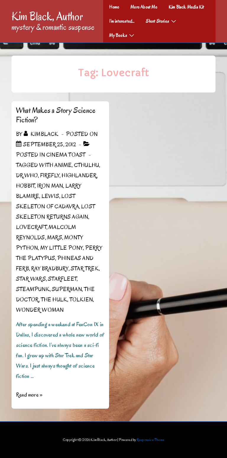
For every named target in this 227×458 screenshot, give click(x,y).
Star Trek (85, 268)
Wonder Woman (40, 310)
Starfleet (62, 279)
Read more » (29, 395)
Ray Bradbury (49, 268)
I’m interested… (121, 21)
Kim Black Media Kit (186, 7)
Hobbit (25, 186)
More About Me (143, 7)
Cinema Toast (65, 155)
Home (114, 7)
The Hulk (54, 299)
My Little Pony (61, 248)
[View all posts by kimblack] (42, 134)
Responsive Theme (150, 439)
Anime (63, 165)
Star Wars (31, 279)
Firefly (49, 175)
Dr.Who (27, 175)
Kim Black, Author (47, 16)
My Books (122, 35)
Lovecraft (31, 227)
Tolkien (81, 299)
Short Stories (162, 21)
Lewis (50, 196)
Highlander (78, 175)
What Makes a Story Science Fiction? (55, 115)
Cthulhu (86, 165)
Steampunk (33, 289)
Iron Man (50, 186)
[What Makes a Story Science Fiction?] (49, 144)
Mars (54, 237)
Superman (67, 289)
